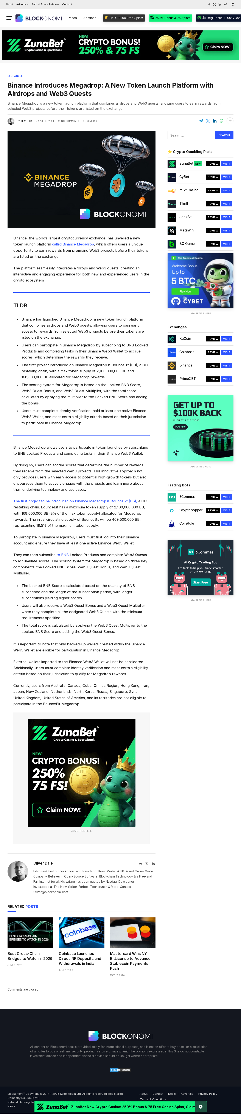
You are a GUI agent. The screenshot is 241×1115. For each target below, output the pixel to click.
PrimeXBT (187, 378)
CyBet (184, 177)
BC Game (187, 243)
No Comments (68, 121)
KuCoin (185, 338)
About (9, 4)
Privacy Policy (207, 1093)
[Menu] (9, 18)
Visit (227, 163)
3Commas (187, 496)
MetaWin (186, 230)
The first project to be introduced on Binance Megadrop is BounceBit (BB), (76, 501)
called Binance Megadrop (73, 244)
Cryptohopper (191, 510)
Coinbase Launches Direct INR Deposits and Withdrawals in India (80, 958)
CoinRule (186, 523)
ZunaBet (190, 163)
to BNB (62, 554)
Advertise (22, 4)
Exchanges (15, 76)
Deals (172, 1093)
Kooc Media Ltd (70, 1093)
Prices (72, 18)
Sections (90, 18)
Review (213, 163)
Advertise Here (81, 830)
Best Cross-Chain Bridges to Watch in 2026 (30, 955)
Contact (67, 4)
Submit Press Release (45, 4)
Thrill (183, 203)
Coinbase (186, 352)
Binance (186, 365)
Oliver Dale (27, 121)
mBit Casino (189, 190)
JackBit (185, 217)
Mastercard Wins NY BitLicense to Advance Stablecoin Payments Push (130, 960)
